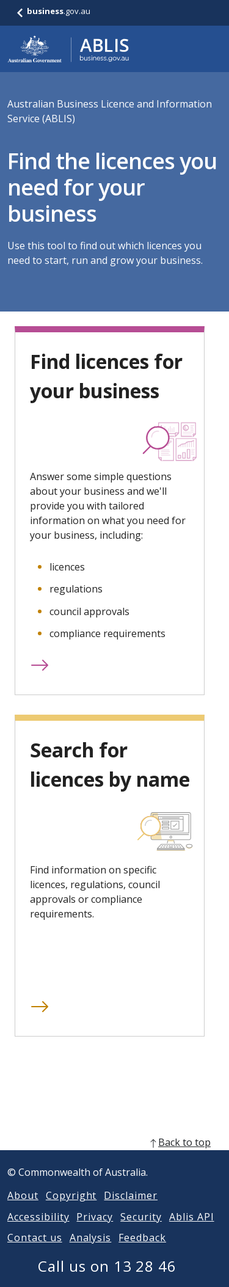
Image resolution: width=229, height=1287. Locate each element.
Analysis (91, 1252)
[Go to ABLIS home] (68, 49)
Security (141, 1231)
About (22, 1210)
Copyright (71, 1210)
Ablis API (191, 1231)
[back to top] (114, 1157)
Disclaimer (131, 1210)
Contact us (34, 1252)
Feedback (142, 1252)
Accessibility (38, 1231)
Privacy (94, 1231)
